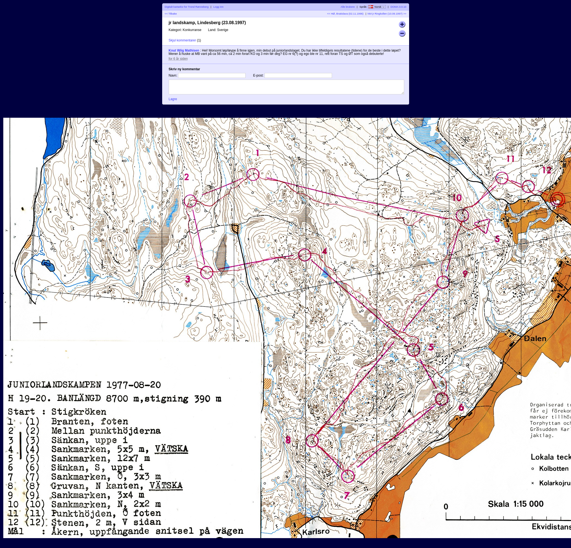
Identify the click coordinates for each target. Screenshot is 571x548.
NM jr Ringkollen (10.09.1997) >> (387, 13)
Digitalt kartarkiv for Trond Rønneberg (187, 6)
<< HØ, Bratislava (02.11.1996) (345, 13)
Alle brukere (348, 6)
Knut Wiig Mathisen (184, 50)
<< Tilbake (171, 13)
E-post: (258, 75)
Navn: (173, 75)
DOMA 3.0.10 (398, 6)
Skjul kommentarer (182, 40)
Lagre (173, 99)
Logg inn (218, 6)
